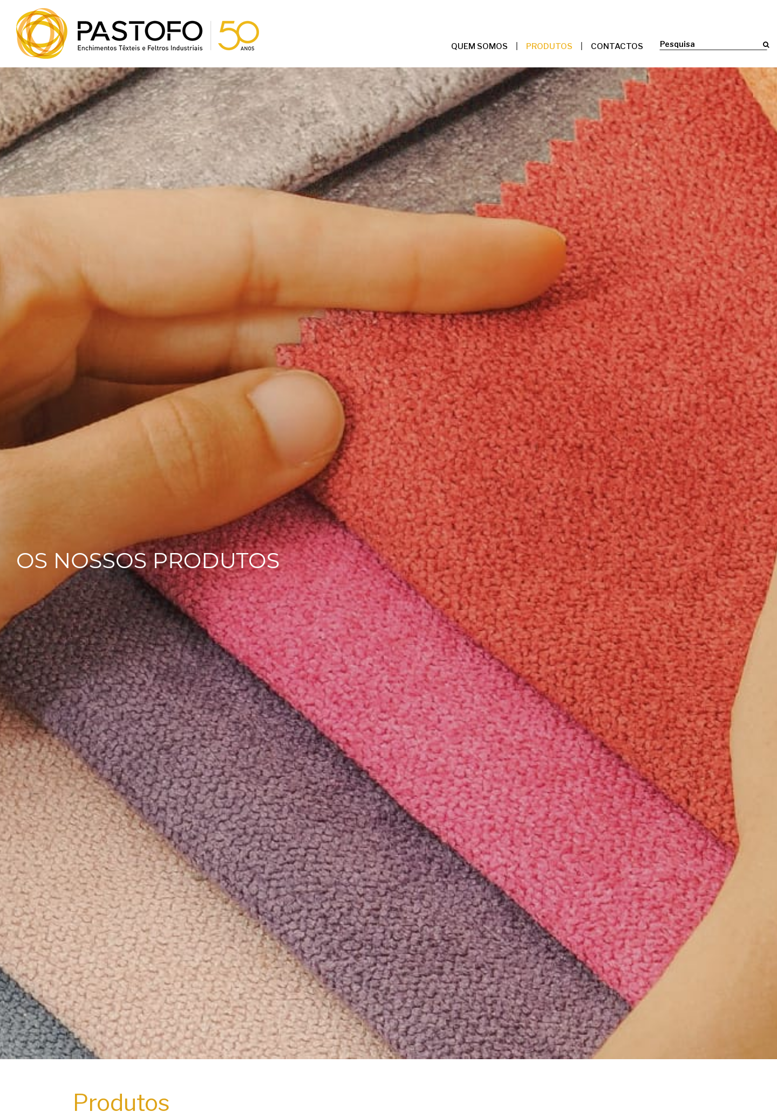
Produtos (549, 46)
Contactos (617, 46)
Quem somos (479, 46)
